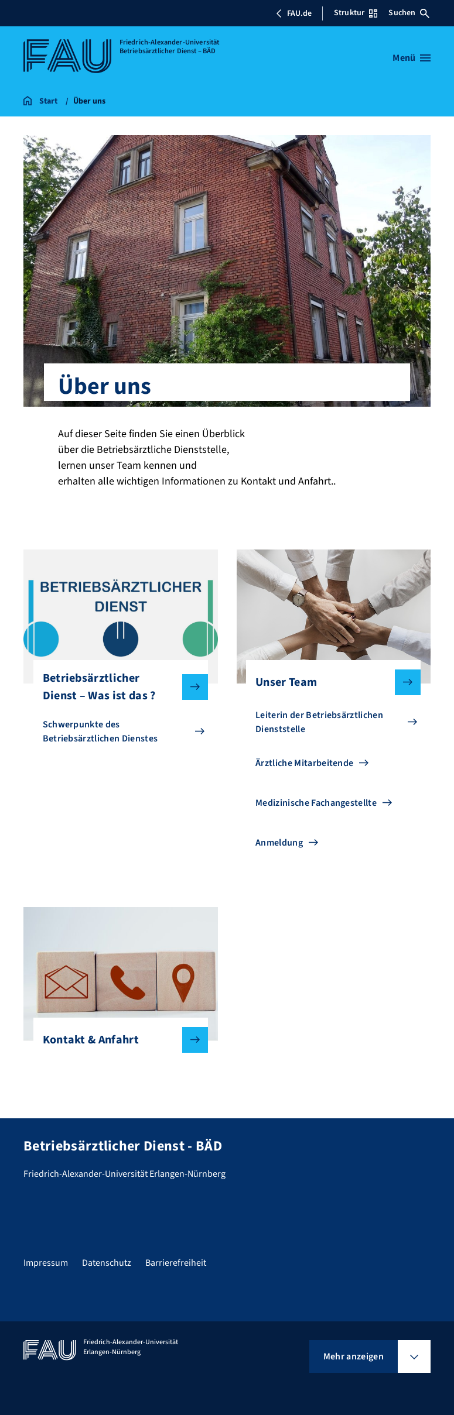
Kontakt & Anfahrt (116, 1040)
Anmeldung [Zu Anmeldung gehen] (279, 842)
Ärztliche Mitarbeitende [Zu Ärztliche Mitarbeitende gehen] (304, 763)
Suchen (408, 13)
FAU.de (293, 13)
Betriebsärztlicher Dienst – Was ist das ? (116, 687)
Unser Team (328, 682)
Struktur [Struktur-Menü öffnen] (355, 13)
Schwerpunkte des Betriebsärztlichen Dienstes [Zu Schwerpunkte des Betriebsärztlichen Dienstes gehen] (100, 731)
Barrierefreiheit (175, 1262)
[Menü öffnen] (411, 58)
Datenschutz (106, 1262)
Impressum (45, 1262)
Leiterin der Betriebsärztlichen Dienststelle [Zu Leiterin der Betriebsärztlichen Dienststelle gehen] (319, 722)
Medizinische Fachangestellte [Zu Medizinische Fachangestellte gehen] (316, 802)
